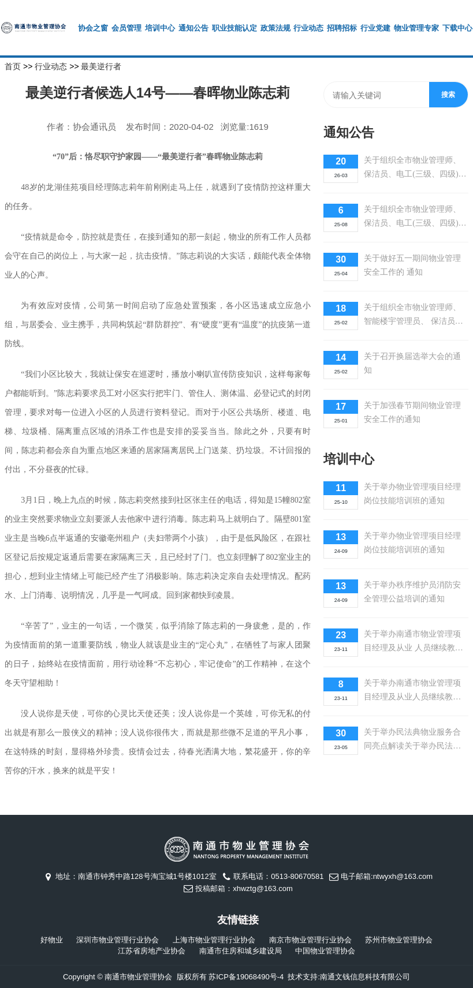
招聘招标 (342, 28)
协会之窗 (93, 28)
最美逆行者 (101, 66)
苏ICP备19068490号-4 (246, 976)
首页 (13, 66)
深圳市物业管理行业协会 (117, 939)
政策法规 (275, 28)
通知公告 (193, 28)
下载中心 (457, 28)
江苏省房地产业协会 (151, 950)
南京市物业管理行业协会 (310, 939)
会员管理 (126, 28)
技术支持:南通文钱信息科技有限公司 (349, 976)
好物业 (51, 939)
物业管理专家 (416, 28)
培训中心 (160, 28)
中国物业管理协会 (325, 950)
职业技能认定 (234, 28)
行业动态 (308, 28)
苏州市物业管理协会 (399, 939)
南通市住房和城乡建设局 (240, 950)
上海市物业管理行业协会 (214, 939)
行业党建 (375, 28)
